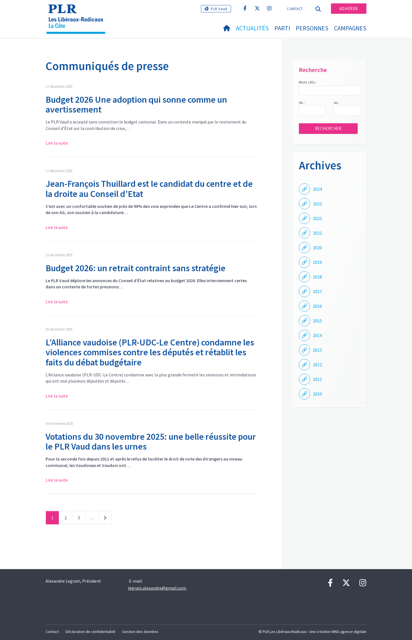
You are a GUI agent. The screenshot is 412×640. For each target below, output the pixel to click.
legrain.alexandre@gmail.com (157, 588)
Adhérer (348, 8)
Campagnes (350, 28)
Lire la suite (57, 143)
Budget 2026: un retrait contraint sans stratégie (135, 268)
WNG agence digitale (349, 631)
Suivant (105, 518)
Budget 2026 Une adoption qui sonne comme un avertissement (136, 104)
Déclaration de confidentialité (90, 631)
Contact (295, 8)
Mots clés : (308, 82)
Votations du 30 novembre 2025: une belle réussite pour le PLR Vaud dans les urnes (151, 441)
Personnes (312, 28)
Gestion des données (140, 631)
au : (336, 102)
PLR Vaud (219, 8)
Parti (282, 28)
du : (302, 102)
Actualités (252, 28)
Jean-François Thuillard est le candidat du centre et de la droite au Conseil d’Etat (149, 188)
